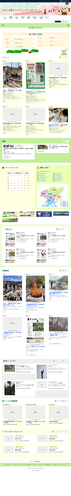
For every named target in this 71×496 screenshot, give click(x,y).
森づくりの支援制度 (19, 68)
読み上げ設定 (65, 21)
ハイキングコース (51, 63)
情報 (35, 17)
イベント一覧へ (64, 80)
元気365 (37, 493)
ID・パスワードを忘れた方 (37, 487)
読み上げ (58, 21)
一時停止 (32, 46)
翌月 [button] (27, 196)
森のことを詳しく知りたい (20, 59)
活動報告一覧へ (64, 293)
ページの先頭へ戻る (36, 484)
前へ (2, 35)
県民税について (51, 68)
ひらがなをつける (65, 1)
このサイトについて (7, 3)
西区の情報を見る (57, 198)
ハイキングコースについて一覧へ (61, 454)
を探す (5, 17)
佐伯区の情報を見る (58, 201)
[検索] (67, 3)
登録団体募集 (47, 487)
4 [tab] (40, 46)
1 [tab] (34, 46)
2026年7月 (18, 196)
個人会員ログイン (30, 3)
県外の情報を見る (57, 203)
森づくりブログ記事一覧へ (61, 383)
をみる (23, 17)
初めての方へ (7, 487)
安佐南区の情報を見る (42, 199)
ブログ (47, 17)
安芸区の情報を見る (42, 201)
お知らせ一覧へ (62, 252)
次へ (68, 35)
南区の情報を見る (42, 198)
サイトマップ (63, 487)
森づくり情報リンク (51, 59)
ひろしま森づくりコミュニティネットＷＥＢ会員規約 (21, 487)
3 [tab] (38, 46)
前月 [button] (9, 196)
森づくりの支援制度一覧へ (62, 423)
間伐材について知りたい (19, 63)
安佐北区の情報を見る (58, 199)
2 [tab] (36, 46)
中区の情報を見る (42, 196)
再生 (30, 46)
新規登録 (15, 3)
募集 (41, 17)
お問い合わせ (22, 3)
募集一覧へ (65, 164)
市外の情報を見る (42, 203)
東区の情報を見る (57, 196)
